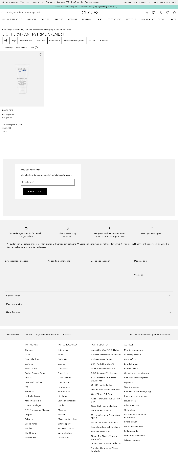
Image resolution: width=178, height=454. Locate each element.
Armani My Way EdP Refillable (105, 350)
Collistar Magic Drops (101, 359)
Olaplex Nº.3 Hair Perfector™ (104, 422)
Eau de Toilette (131, 368)
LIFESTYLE (131, 19)
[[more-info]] (20, 47)
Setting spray (64, 424)
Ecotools (29, 364)
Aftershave (63, 350)
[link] (22, 92)
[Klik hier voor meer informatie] (121, 6)
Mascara (62, 414)
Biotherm (19, 30)
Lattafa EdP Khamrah (101, 410)
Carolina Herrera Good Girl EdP (106, 355)
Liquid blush (130, 401)
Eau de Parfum (131, 364)
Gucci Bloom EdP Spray (102, 394)
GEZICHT (72, 19)
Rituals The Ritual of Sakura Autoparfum (104, 437)
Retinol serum (130, 422)
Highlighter (63, 396)
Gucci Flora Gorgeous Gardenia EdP (106, 400)
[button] (89, 295)
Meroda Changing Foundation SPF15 (105, 416)
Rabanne (29, 419)
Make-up (62, 410)
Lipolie (61, 405)
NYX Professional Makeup (37, 410)
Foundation (63, 382)
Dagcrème (63, 373)
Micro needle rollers (67, 419)
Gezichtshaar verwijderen (136, 378)
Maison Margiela (33, 401)
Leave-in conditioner (67, 401)
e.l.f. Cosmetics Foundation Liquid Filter (103, 379)
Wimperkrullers (65, 433)
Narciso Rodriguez (34, 405)
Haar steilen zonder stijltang (137, 391)
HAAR (99, 19)
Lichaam (28, 30)
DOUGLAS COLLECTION (153, 19)
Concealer (63, 368)
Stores (142, 2)
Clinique (29, 350)
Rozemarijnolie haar (133, 426)
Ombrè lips (129, 410)
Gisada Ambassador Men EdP (105, 389)
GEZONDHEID (114, 19)
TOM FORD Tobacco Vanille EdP (106, 443)
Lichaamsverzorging (43, 30)
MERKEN (31, 19)
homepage (7, 30)
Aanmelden (34, 191)
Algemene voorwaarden (47, 334)
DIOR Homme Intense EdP (103, 368)
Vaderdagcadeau (132, 355)
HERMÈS (29, 378)
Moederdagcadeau (133, 350)
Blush (60, 355)
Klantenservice (168, 2)
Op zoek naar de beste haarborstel (135, 416)
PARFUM (45, 19)
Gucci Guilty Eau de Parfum (104, 406)
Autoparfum (130, 359)
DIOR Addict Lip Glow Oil (103, 364)
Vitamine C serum (66, 428)
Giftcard (153, 2)
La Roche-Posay (32, 396)
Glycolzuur (129, 382)
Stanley (28, 428)
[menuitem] (14, 19)
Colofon (28, 334)
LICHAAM (87, 19)
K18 (27, 387)
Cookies (67, 334)
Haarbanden (64, 387)
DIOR (27, 355)
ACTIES (174, 19)
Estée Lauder (31, 368)
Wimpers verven (132, 440)
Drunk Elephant (32, 359)
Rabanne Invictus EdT (101, 431)
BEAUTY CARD (130, 2)
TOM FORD (30, 437)
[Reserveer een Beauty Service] (146, 12)
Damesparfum (64, 378)
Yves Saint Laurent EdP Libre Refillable (104, 449)
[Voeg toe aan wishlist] (40, 54)
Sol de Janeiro (32, 424)
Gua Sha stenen (131, 387)
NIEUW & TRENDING (12, 19)
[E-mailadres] (48, 182)
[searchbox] (27, 13)
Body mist (62, 359)
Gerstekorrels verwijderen (136, 373)
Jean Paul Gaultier (33, 382)
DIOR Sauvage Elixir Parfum (104, 373)
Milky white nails (131, 405)
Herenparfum (64, 391)
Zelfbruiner (63, 437)
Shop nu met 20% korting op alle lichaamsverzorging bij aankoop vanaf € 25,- (86, 7)
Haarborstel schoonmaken (136, 396)
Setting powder (131, 431)
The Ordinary (31, 433)
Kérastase (29, 391)
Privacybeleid (13, 334)
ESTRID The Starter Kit (101, 385)
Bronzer (62, 364)
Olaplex (28, 414)
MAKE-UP (58, 19)
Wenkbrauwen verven (134, 435)
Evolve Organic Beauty (36, 373)
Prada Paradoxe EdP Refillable (105, 427)
